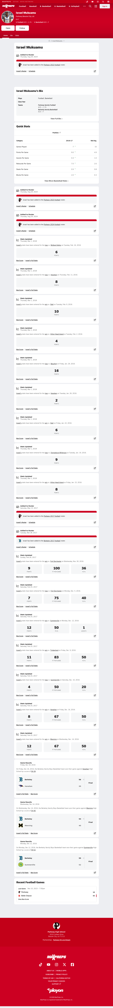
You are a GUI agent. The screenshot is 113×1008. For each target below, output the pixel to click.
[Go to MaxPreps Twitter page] (64, 965)
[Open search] (90, 6)
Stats (17, 35)
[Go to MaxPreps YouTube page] (48, 965)
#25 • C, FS (23, 22)
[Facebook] (108, 1)
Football (22, 6)
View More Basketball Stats (56, 180)
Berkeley (25, 779)
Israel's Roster (21, 71)
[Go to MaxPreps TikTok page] (40, 965)
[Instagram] (97, 1)
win (46, 304)
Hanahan (54, 275)
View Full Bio (56, 118)
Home (6, 35)
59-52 (33, 850)
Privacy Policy (61, 974)
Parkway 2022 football (52, 65)
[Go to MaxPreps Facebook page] (72, 965)
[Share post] (95, 71)
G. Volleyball (74, 6)
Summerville (54, 621)
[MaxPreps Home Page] (49, 41)
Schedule (32, 71)
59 (80, 858)
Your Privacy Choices (56, 981)
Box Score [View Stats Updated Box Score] (19, 260)
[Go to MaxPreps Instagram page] (56, 965)
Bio (11, 35)
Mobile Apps (61, 970)
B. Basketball (45, 6)
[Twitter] (103, 1)
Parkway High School (56, 927)
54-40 (33, 811)
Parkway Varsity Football (47, 105)
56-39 (33, 771)
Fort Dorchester (55, 561)
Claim (8, 28)
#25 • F (41, 22)
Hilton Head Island (57, 334)
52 (80, 865)
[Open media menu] (96, 6)
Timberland (54, 650)
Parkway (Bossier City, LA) (25, 16)
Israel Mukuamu (26, 12)
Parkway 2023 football (52, 200)
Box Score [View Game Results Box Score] (34, 794)
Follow (22, 28)
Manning (53, 739)
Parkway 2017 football (52, 516)
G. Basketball (60, 6)
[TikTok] (87, 1)
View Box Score (23, 899)
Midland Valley (56, 245)
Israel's (19, 245)
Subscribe (50, 974)
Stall (52, 304)
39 (80, 786)
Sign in (104, 6)
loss (46, 245)
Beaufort (54, 364)
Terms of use (48, 978)
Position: (56, 132)
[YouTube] (92, 1)
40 (80, 825)
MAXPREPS (6, 1)
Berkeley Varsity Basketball (47, 109)
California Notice (63, 978)
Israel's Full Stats (31, 260)
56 (80, 779)
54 (80, 819)
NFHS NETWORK (26, 1)
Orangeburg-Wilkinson (59, 453)
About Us (50, 970)
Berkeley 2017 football (52, 541)
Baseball (33, 6)
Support (56, 984)
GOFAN (16, 1)
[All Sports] (84, 6)
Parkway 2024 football (52, 224)
